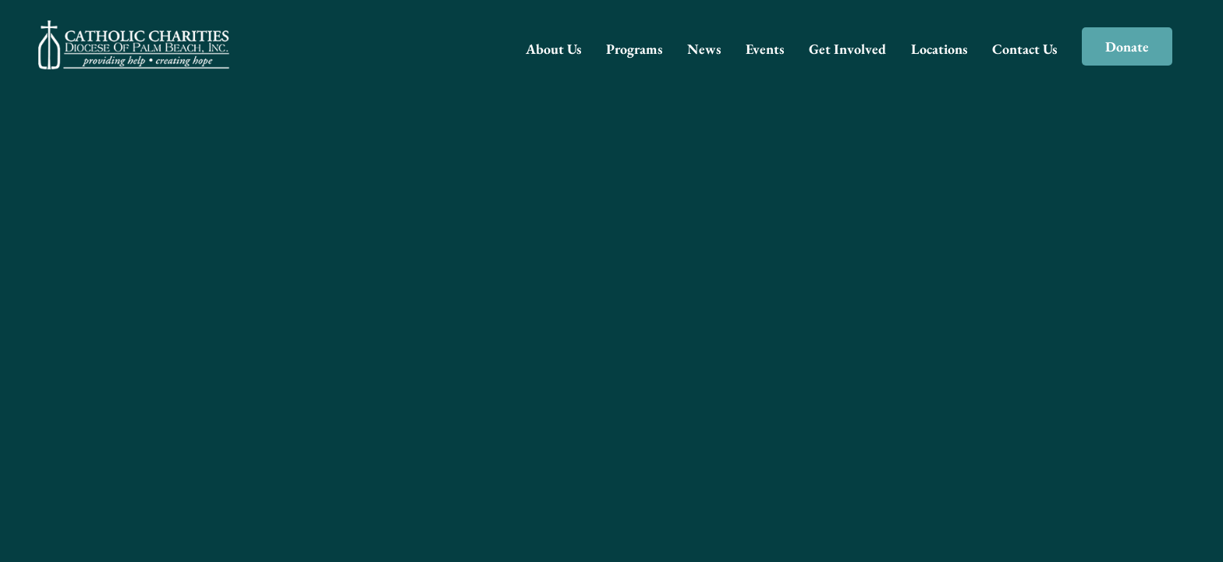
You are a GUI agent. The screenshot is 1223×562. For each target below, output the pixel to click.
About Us (553, 49)
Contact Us (1024, 49)
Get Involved (847, 49)
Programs (634, 49)
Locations (939, 49)
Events (765, 49)
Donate (1127, 46)
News (704, 49)
